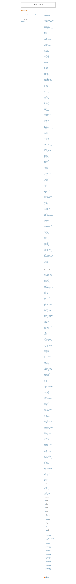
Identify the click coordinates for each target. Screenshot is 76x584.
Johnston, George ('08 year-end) (48, 215)
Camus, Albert (46, 69)
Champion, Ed (46, 73)
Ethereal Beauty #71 (48, 550)
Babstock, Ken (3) (46, 26)
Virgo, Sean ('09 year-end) (47, 456)
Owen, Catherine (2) (46, 338)
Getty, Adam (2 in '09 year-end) (48, 166)
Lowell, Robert (46, 260)
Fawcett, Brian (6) (46, 139)
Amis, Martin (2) (46, 17)
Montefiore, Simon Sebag (47, 306)
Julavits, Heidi (46, 222)
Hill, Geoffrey (46, 203)
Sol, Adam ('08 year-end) (47, 416)
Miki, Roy (45, 300)
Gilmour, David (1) (46, 167)
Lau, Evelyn (45, 238)
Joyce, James (45, 221)
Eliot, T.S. (45, 126)
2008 (45, 573)
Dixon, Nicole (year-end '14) (48, 114)
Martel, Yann (45, 273)
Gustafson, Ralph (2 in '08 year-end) (49, 187)
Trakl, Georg (45, 446)
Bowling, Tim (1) (46, 56)
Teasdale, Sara (46, 440)
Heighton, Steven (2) (47, 198)
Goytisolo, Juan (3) (46, 179)
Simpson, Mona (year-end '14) (48, 409)
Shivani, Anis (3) (46, 405)
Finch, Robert (46, 151)
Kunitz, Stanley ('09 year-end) (48, 233)
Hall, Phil (45, 192)
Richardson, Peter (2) (47, 373)
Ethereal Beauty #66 (48, 557)
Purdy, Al (45, 357)
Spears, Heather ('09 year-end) (48, 423)
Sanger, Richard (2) (46, 392)
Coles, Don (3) (46, 85)
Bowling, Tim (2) (46, 57)
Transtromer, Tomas (46, 447)
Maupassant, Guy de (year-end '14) (48, 275)
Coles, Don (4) (46, 86)
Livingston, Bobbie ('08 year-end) (48, 256)
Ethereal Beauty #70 (48, 551)
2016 (45, 504)
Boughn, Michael (46, 51)
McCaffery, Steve (46, 276)
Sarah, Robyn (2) (46, 394)
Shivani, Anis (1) (46, 403)
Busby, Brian (45, 64)
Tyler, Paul (45, 450)
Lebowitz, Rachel (46, 245)
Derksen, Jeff (45, 109)
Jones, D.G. (45, 219)
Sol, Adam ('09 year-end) (47, 417)
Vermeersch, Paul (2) (47, 455)
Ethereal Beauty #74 (48, 546)
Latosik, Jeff (45, 237)
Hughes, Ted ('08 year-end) (47, 208)
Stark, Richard (46, 426)
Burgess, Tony (46, 62)
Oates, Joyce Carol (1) (47, 329)
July (46, 522)
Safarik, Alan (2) (46, 387)
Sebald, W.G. (45, 397)
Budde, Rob (45, 61)
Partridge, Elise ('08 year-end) (48, 345)
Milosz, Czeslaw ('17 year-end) (48, 304)
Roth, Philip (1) (46, 380)
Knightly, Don (46, 227)
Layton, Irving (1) (46, 239)
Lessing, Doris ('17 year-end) (48, 251)
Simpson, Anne (46, 408)
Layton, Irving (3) (46, 242)
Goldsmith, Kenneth (46, 175)
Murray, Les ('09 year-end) (47, 316)
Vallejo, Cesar (46, 452)
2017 (45, 503)
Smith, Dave (45, 415)
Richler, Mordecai (46, 375)
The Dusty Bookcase (47, 492)
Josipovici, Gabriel (46, 220)
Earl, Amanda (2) (46, 125)
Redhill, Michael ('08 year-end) (48, 368)
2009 (45, 514)
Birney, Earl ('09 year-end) (47, 45)
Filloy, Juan (45, 149)
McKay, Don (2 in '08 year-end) (48, 291)
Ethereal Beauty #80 (48, 535)
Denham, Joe (45, 108)
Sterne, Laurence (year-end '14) (48, 433)
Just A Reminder (47, 562)
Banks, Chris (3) (46, 34)
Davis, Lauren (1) (46, 103)
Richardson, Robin (46, 374)
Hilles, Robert (46, 204)
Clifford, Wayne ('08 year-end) (48, 80)
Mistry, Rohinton (46, 305)
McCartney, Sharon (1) (47, 281)
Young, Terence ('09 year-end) (48, 473)
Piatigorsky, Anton (46, 350)
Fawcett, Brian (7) (46, 140)
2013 (45, 508)
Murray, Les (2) (46, 317)
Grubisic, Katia (46, 181)
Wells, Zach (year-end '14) (47, 463)
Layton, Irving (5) (46, 244)
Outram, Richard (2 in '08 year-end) (49, 335)
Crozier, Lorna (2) (46, 98)
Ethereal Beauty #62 (48, 565)
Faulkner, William (46, 131)
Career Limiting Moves (47, 486)
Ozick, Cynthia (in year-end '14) (48, 339)
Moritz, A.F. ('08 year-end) (47, 310)
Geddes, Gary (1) (46, 163)
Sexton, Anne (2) (46, 399)
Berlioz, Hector (46, 43)
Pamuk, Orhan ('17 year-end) (48, 340)
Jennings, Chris (46, 214)
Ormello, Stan (46, 333)
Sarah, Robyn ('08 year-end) (48, 393)
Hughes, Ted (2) (46, 209)
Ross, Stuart (45, 379)
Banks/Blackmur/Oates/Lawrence (48, 37)
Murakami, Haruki (46, 312)
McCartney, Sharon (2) (47, 282)
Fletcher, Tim (46, 155)
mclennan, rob (46, 293)
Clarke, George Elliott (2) (47, 79)
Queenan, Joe (46, 362)
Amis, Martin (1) (46, 16)
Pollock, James (46, 352)
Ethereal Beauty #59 (48, 569)
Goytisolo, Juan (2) (46, 178)
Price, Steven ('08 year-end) (47, 356)
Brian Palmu (38, 4)
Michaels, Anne (46, 299)
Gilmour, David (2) (46, 168)
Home (31, 22)
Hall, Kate (45, 191)
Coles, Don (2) (46, 84)
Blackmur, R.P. (46, 46)
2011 (45, 511)
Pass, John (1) (46, 346)
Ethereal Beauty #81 (48, 534)
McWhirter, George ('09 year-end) (48, 297)
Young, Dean (45, 469)
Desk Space (45, 487)
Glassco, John (46, 172)
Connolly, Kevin (46, 91)
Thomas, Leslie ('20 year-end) (48, 444)
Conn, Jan (45, 90)
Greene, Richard (46, 180)
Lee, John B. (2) (46, 250)
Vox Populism (46, 494)
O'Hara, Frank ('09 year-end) (48, 326)
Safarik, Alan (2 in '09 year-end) (48, 386)
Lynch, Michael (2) (46, 262)
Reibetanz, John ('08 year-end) (48, 369)
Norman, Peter (46, 323)
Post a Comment (23, 21)
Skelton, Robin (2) (46, 411)
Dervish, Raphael (46, 110)
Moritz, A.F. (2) (46, 311)
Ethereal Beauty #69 (48, 553)
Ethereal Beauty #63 (48, 564)
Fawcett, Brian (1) (46, 132)
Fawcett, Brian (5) (46, 138)
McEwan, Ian (46, 286)
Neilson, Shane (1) (46, 321)
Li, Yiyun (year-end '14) (47, 254)
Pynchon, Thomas (46, 358)
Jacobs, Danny (46, 210)
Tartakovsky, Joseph (46, 439)
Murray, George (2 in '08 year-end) (48, 315)
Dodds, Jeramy (46, 116)
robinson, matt (46, 376)
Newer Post (22, 22)
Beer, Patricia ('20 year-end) (48, 39)
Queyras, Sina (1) (46, 363)
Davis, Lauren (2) (46, 104)
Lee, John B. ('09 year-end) (47, 249)
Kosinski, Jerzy (46, 228)
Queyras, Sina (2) (46, 364)
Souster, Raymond (46, 422)
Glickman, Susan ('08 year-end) (48, 173)
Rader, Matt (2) (46, 367)
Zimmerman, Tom (46, 475)
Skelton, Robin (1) (46, 410)
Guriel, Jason (45, 184)
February (47, 529)
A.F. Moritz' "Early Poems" (49, 558)
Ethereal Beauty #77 (48, 542)
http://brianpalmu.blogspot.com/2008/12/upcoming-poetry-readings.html (32, 14)
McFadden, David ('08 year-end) (48, 287)
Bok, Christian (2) (46, 50)
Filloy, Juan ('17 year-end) (47, 150)
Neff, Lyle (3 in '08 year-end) (48, 320)
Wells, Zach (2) (46, 462)
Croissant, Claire (46, 96)
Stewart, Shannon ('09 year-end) (48, 435)
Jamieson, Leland (46, 213)
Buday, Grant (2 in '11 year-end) (48, 58)
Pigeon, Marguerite (46, 351)
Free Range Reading (46, 489)
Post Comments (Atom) (27, 24)
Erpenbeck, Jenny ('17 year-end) (48, 128)
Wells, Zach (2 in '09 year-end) (48, 461)
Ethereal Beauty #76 (48, 543)
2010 (45, 512)
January (47, 530)
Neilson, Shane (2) (46, 322)
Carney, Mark (46, 70)
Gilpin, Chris (45, 169)
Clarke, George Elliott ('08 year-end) (49, 78)
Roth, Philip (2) (46, 381)
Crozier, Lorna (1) (46, 97)
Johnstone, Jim (46, 216)
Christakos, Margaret (47, 75)
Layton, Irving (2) (46, 240)
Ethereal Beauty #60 (48, 568)
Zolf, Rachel (45, 476)
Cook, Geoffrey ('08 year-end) (48, 92)
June (46, 523)
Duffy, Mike (45, 121)
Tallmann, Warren (46, 438)
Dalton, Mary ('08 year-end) (48, 99)
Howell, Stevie (46, 207)
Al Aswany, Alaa (46, 14)
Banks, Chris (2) (46, 33)
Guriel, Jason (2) (46, 185)
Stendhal (45, 432)
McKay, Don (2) (46, 292)
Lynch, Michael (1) (46, 261)
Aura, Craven (46, 22)
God (44, 174)
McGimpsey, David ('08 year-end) (48, 288)
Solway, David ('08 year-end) (48, 421)
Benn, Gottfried (46, 40)
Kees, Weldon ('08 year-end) (48, 225)
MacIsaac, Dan (46, 270)
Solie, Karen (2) (46, 420)
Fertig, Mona (45, 146)
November (47, 516)
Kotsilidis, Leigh (46, 231)
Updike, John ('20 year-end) (47, 451)
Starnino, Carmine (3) (47, 429)
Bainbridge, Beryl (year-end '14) (48, 28)
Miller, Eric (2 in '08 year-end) (48, 303)
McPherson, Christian (47, 294)
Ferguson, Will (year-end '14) (48, 145)
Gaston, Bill (45, 162)
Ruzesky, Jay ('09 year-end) (47, 385)
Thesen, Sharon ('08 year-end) (48, 441)
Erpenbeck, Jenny (46, 127)
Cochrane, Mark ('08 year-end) (48, 81)
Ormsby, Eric (45, 334)
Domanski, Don (46, 117)
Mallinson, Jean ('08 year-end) (48, 271)
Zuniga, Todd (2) (46, 479)
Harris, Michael (46, 193)
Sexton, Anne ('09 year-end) (48, 398)
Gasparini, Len (46, 161)
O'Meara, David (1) (46, 327)
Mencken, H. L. (46, 298)
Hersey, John (45, 202)
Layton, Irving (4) (46, 243)
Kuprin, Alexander (46, 234)
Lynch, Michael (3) (46, 263)
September (47, 519)
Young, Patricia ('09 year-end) (48, 470)
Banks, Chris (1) (46, 32)
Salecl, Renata (46, 388)
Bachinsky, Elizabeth (47, 27)
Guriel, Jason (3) (46, 186)
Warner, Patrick (46, 457)
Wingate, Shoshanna (46, 467)
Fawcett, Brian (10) (46, 133)
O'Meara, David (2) (46, 328)
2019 (45, 500)
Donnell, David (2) (46, 120)
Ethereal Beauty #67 (48, 555)
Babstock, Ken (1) (46, 23)
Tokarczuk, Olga (46, 445)
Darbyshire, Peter (46, 102)
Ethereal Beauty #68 (48, 554)
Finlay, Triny (45, 152)
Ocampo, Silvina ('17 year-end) (48, 332)
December (47, 515)
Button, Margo (46, 68)
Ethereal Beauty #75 (48, 544)
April (46, 526)
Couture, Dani (46, 93)
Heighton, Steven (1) (47, 197)
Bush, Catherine (46, 67)
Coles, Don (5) (46, 87)
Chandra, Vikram (46, 74)
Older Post (40, 22)
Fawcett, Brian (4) (46, 137)
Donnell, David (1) (46, 119)
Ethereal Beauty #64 (48, 561)
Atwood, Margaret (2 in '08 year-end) (49, 20)
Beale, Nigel (45, 38)
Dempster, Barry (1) (46, 105)
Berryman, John (46, 44)
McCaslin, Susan (46, 285)
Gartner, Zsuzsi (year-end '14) (48, 160)
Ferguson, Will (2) (46, 144)
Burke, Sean (45, 63)
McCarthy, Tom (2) (46, 280)
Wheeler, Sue (46, 464)
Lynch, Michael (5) (46, 266)
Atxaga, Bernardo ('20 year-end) (48, 21)
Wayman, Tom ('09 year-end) (48, 458)
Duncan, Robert (46, 122)
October (47, 518)
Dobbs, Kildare (46, 115)
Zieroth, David (46, 474)
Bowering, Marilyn (46, 55)
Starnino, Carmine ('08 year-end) (48, 427)
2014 (45, 507)
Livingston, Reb (46, 257)
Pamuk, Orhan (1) (46, 341)
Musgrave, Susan (46, 318)
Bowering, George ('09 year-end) (48, 52)
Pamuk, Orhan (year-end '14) (48, 344)
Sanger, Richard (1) (46, 391)
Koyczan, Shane (46, 232)
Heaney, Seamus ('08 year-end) (48, 196)
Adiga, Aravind (46, 11)
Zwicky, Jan (45, 480)
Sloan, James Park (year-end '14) (48, 414)
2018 (45, 501)
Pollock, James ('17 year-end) (48, 353)
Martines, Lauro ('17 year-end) (48, 274)
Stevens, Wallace (46, 434)
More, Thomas (46, 309)
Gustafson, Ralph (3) (47, 190)
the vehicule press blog (47, 493)
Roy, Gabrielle (46, 382)
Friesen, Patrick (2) (46, 157)
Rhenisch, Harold (46, 370)
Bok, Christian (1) (46, 49)
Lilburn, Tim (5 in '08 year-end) (48, 255)
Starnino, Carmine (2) (47, 428)
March (47, 527)
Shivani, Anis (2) (46, 404)
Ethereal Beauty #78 (48, 540)
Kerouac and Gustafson (47, 226)
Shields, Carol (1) (46, 400)
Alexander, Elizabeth (47, 15)
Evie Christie (45, 488)
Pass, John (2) (46, 347)
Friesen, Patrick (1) (46, 156)
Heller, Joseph (46, 199)
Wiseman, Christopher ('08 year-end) (49, 468)
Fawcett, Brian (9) (46, 143)
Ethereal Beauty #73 (48, 547)
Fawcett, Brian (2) (46, 134)
